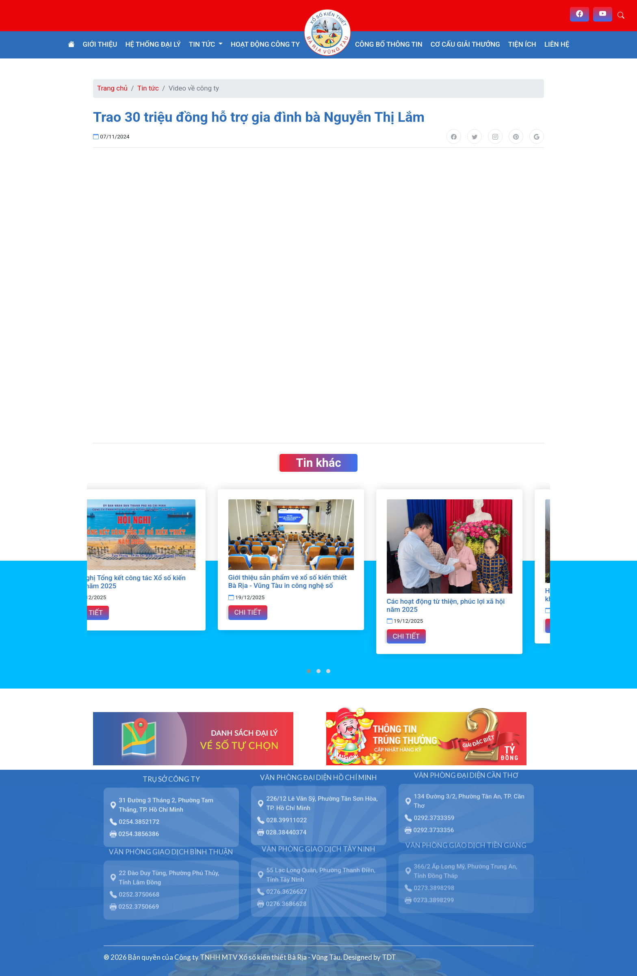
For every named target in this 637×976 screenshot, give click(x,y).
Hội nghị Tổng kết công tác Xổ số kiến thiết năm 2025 (155, 582)
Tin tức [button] (203, 44)
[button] (309, 671)
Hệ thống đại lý (152, 44)
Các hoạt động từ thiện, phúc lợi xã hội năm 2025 (473, 605)
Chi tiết (117, 613)
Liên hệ (557, 44)
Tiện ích (522, 44)
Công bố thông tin (388, 44)
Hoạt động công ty (265, 44)
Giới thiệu (100, 44)
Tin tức (148, 88)
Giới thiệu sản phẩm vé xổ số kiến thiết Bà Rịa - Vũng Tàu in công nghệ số (315, 581)
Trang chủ (112, 88)
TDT (389, 957)
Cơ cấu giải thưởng (465, 44)
